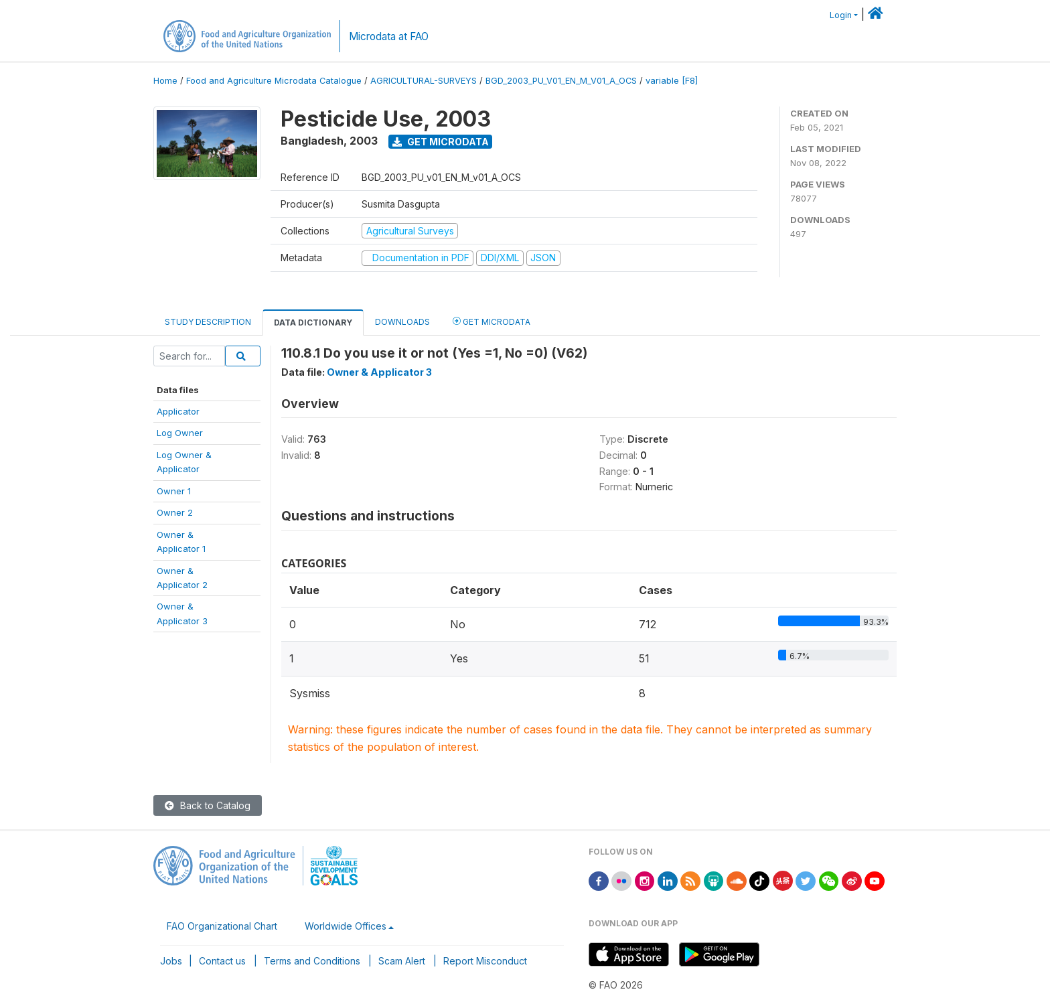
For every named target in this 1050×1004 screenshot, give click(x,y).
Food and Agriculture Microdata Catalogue (274, 81)
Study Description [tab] (208, 322)
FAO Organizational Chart (222, 926)
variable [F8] (672, 81)
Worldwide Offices (345, 926)
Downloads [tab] (402, 322)
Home (165, 81)
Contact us (222, 960)
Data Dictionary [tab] (313, 322)
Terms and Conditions (312, 960)
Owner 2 (175, 512)
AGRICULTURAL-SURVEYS (423, 81)
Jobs (171, 960)
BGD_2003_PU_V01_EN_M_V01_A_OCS (561, 81)
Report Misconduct (485, 960)
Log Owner (180, 432)
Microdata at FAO (389, 36)
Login (841, 15)
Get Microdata (440, 141)
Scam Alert (401, 960)
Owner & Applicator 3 (379, 372)
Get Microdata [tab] (491, 321)
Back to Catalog (207, 805)
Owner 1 (174, 491)
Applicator (178, 411)
